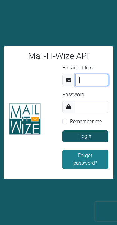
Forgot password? (85, 159)
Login (85, 136)
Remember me (86, 121)
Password (73, 95)
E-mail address (78, 68)
